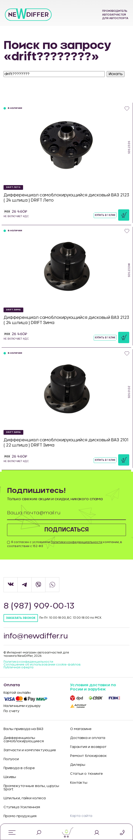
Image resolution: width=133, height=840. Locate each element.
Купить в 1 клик (105, 215)
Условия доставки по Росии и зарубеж (93, 687)
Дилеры (77, 765)
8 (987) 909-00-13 (39, 606)
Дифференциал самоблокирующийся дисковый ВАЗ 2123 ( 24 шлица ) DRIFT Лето (66, 197)
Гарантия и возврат (88, 747)
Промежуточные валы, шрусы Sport (31, 787)
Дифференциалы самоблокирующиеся (24, 739)
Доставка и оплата (87, 738)
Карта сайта (81, 816)
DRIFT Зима (13, 310)
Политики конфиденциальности (76, 542)
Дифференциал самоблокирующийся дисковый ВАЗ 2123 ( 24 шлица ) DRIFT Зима (66, 320)
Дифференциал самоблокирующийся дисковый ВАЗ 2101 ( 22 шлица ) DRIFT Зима (66, 442)
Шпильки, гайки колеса (25, 798)
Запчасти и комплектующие (30, 750)
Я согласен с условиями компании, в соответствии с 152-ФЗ (64, 544)
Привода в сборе (19, 768)
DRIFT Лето (13, 187)
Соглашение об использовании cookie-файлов (42, 664)
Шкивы (10, 777)
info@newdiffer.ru (36, 636)
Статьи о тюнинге (86, 773)
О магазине (81, 729)
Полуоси (11, 759)
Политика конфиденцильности (28, 661)
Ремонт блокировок (88, 756)
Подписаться (66, 530)
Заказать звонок (21, 618)
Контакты (78, 782)
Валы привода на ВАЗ (23, 729)
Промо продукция (20, 816)
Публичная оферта (18, 667)
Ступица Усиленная (22, 807)
